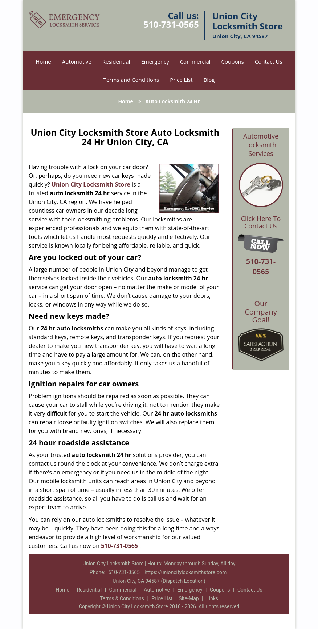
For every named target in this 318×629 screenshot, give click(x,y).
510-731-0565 (171, 24)
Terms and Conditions (131, 79)
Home (43, 61)
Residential (116, 61)
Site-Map (189, 598)
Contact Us (268, 61)
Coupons (232, 61)
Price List (181, 79)
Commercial (195, 61)
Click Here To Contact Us (261, 222)
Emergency (155, 61)
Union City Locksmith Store (91, 184)
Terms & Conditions (122, 598)
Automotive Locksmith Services (260, 145)
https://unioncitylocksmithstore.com (185, 572)
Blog (209, 79)
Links (212, 598)
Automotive (76, 61)
